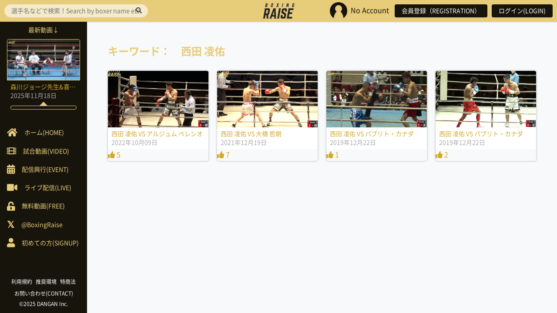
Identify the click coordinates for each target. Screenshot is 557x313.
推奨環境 (46, 281)
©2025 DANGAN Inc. (43, 303)
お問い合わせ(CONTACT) (43, 293)
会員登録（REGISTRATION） (441, 11)
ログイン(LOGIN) (522, 11)
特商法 (68, 281)
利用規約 (21, 281)
